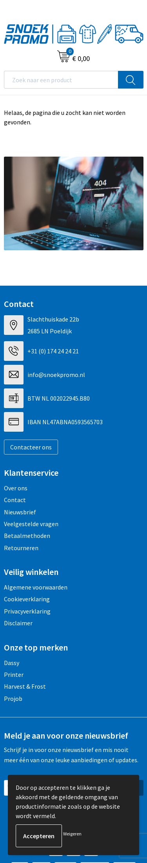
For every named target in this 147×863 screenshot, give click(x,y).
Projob (13, 698)
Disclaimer (18, 623)
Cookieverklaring (27, 599)
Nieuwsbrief (20, 512)
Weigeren (72, 834)
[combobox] (61, 80)
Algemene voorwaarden (35, 587)
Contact (15, 500)
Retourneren (21, 548)
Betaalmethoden (27, 536)
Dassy (11, 663)
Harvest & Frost (25, 686)
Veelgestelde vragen (31, 524)
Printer (14, 674)
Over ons (15, 488)
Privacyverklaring (27, 611)
